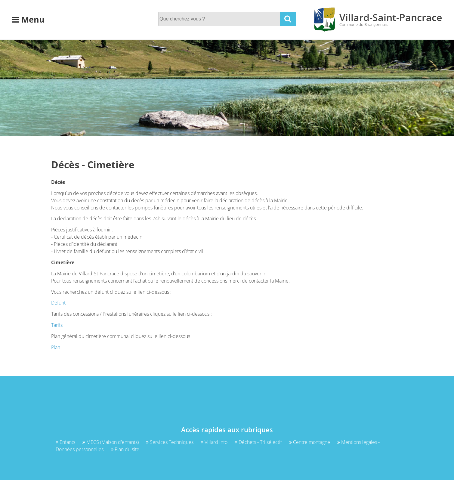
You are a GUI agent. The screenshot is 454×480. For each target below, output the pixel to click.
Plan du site (125, 449)
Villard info (215, 442)
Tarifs (57, 325)
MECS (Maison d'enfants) (111, 442)
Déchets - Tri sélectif (259, 442)
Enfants (66, 442)
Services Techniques (170, 442)
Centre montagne (310, 442)
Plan (55, 347)
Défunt (58, 302)
